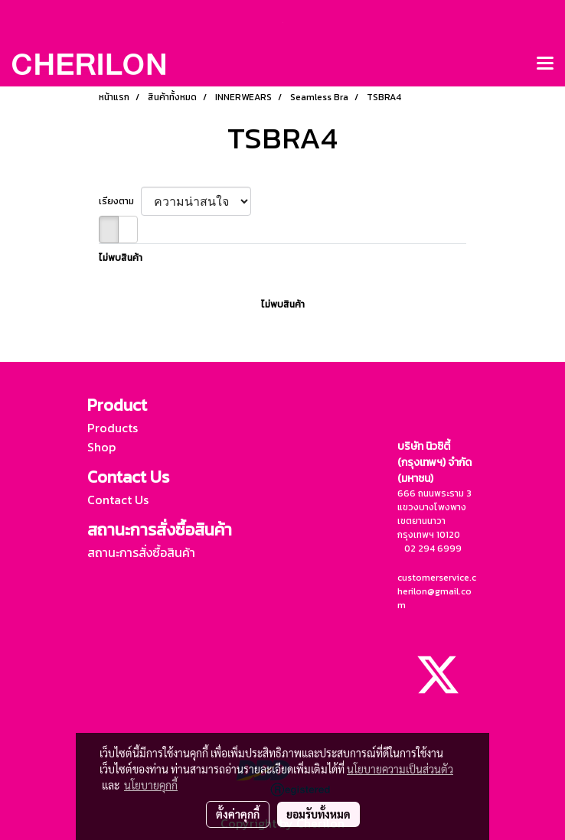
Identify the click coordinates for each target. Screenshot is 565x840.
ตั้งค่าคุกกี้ (238, 814)
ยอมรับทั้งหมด (318, 814)
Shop (101, 447)
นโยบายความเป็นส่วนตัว (400, 769)
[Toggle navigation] (545, 64)
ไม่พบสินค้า (120, 258)
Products (112, 427)
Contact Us (118, 499)
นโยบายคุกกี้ (151, 785)
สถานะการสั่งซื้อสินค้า (141, 552)
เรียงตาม (120, 201)
